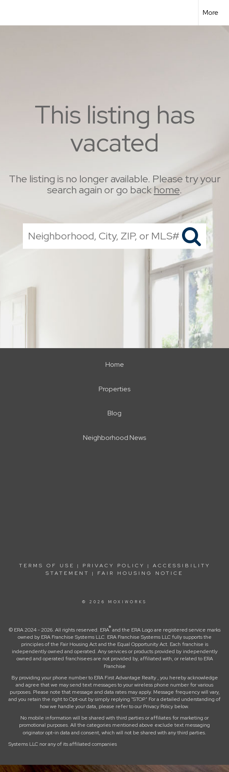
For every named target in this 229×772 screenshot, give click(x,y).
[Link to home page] (14, 12)
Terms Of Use (46, 565)
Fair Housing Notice (140, 573)
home (166, 190)
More (210, 12)
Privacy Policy (114, 565)
